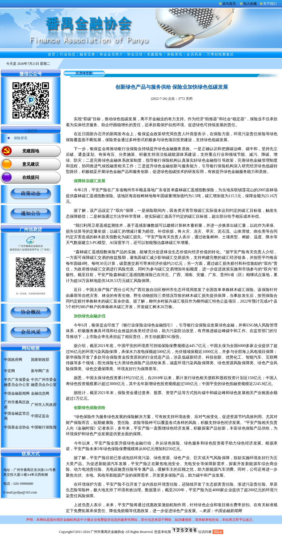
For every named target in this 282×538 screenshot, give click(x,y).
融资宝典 (87, 54)
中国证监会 (40, 416)
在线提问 (30, 177)
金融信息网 (40, 393)
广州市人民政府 (44, 405)
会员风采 (194, 54)
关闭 (189, 99)
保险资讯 (175, 54)
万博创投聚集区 (220, 54)
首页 (52, 54)
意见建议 (30, 164)
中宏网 (9, 371)
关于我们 (270, 4)
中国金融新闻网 (17, 393)
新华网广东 (40, 371)
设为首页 (229, 4)
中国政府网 (13, 359)
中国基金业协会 (17, 427)
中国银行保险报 (44, 427)
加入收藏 (250, 4)
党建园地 (155, 54)
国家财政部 (40, 359)
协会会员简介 (111, 54)
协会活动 (135, 54)
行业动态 (68, 54)
